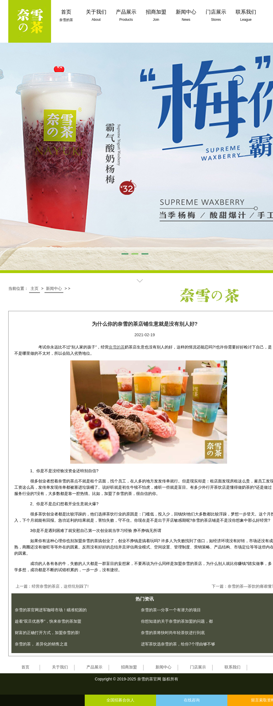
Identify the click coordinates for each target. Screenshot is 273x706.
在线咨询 (192, 700)
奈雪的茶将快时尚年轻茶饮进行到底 (173, 632)
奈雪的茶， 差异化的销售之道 (41, 644)
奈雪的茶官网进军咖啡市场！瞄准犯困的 (51, 610)
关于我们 (60, 667)
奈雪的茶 (117, 347)
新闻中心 (54, 288)
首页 (25, 667)
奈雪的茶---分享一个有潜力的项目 (171, 610)
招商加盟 (129, 667)
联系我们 (232, 667)
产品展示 (94, 667)
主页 (35, 288)
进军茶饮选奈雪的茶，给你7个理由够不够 (178, 644)
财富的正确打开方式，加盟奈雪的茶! (47, 632)
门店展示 (198, 667)
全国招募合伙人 (120, 700)
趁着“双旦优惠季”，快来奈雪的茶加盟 (48, 621)
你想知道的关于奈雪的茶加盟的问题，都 (177, 621)
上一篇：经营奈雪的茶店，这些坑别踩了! (52, 586)
